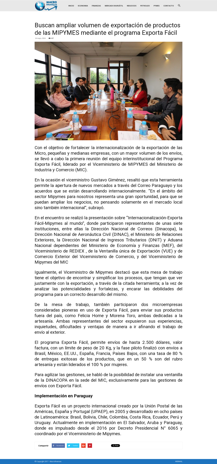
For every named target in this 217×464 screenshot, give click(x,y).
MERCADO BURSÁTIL (114, 5)
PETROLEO (145, 5)
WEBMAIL (178, 461)
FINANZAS (96, 5)
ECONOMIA (83, 5)
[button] (179, 5)
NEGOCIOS (131, 5)
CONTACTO (168, 5)
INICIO (71, 5)
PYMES (157, 5)
